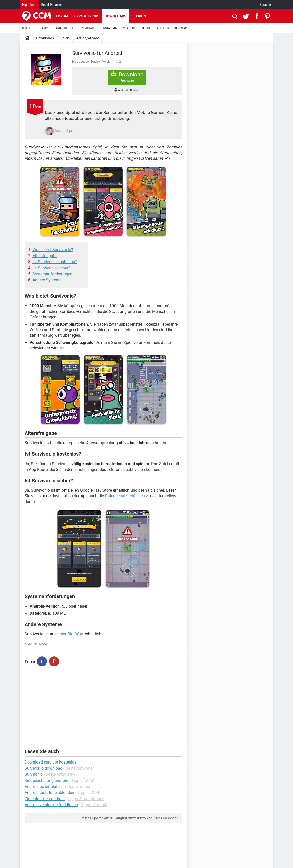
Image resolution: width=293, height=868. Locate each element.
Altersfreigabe (44, 255)
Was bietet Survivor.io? (52, 249)
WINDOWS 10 (89, 28)
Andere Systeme (46, 280)
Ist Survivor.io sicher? (51, 267)
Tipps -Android (77, 786)
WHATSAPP (129, 28)
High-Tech (29, 5)
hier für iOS (70, 634)
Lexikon (139, 16)
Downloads (115, 16)
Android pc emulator (43, 786)
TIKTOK (146, 28)
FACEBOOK (162, 28)
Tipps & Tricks (86, 16)
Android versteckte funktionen (51, 804)
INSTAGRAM (110, 28)
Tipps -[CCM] (82, 780)
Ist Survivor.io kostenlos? (54, 261)
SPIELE (26, 28)
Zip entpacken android (45, 798)
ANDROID (61, 28)
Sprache (265, 5)
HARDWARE (181, 28)
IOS (74, 28)
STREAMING (43, 28)
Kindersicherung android (46, 780)
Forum (62, 16)
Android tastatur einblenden (49, 792)
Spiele (65, 38)
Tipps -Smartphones (86, 798)
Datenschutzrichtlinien (125, 495)
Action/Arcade (87, 38)
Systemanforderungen (52, 274)
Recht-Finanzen (51, 5)
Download (127, 77)
